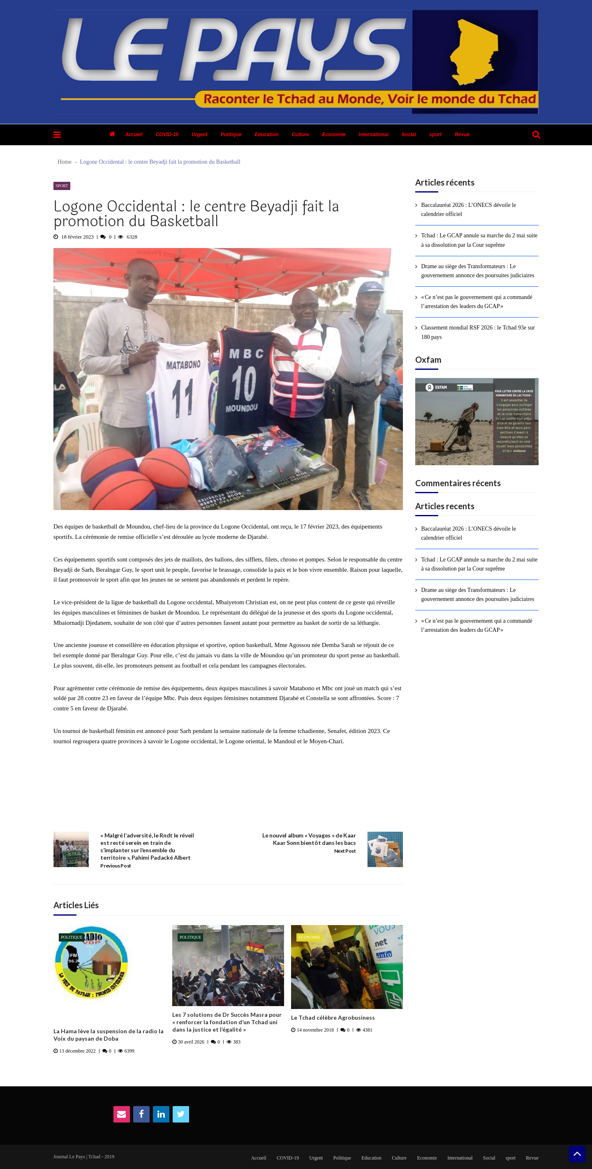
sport (435, 134)
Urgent (200, 134)
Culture (300, 134)
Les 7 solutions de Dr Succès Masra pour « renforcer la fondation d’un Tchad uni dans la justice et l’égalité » (227, 1022)
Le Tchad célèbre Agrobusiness (333, 1017)
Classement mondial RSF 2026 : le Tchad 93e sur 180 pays (477, 332)
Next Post (345, 851)
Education (266, 134)
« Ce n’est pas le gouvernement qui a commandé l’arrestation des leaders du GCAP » (476, 301)
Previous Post (115, 865)
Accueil (134, 134)
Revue (462, 134)
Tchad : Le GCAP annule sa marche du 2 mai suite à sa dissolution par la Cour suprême (479, 240)
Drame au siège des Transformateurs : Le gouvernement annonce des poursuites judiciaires (477, 270)
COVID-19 (167, 134)
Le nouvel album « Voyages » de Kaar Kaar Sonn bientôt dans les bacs (309, 839)
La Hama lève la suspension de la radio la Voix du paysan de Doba (108, 1035)
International (373, 134)
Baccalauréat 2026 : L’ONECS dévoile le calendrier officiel (468, 209)
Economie (333, 134)
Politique (231, 134)
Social (409, 134)
